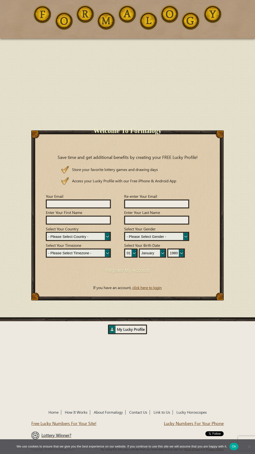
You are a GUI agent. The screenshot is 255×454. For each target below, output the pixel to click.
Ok (234, 446)
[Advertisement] (127, 75)
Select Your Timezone (63, 245)
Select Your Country (62, 229)
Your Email (54, 196)
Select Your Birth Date (142, 245)
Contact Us (138, 412)
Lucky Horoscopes (191, 412)
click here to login (147, 287)
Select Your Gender (140, 229)
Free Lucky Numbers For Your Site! (63, 423)
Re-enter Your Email (140, 196)
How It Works (76, 412)
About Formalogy (108, 412)
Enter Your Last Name (142, 212)
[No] (249, 446)
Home (53, 412)
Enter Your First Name (64, 212)
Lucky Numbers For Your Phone (194, 423)
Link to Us (162, 412)
